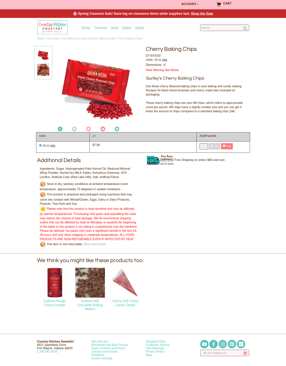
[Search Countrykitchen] (224, 28)
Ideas (139, 28)
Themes (100, 28)
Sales (126, 28)
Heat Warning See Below (162, 70)
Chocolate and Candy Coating (79, 38)
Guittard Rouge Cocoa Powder (55, 303)
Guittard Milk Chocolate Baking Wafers (90, 305)
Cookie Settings (101, 358)
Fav (227, 146)
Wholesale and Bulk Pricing (109, 344)
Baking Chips (107, 38)
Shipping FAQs (156, 341)
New (114, 28)
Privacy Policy (155, 351)
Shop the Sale (202, 13)
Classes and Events (104, 351)
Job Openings (155, 348)
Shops (41, 38)
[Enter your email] (224, 353)
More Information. (95, 244)
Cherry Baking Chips (130, 38)
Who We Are (99, 341)
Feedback (97, 354)
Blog (149, 354)
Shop (85, 28)
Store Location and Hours (108, 348)
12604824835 (47, 351)
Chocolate (53, 38)
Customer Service (158, 344)
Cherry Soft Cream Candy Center (125, 303)
